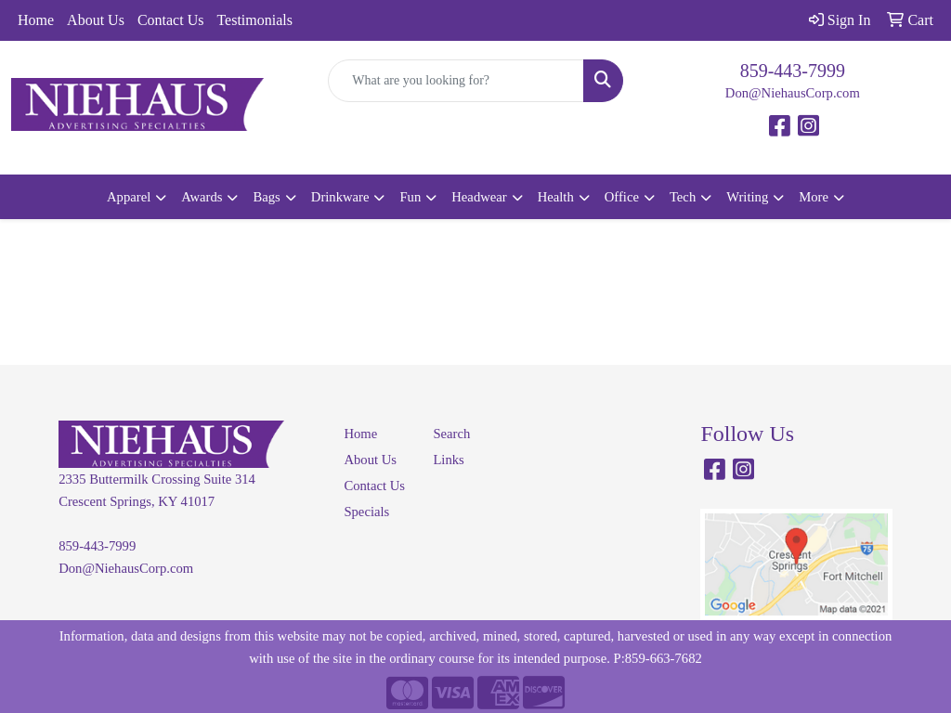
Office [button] (622, 196)
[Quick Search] (455, 80)
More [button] (813, 196)
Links (448, 459)
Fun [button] (410, 196)
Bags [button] (266, 196)
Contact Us (170, 20)
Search (451, 433)
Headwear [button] (478, 196)
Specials (366, 511)
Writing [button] (747, 196)
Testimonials (254, 20)
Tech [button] (683, 196)
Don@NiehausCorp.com (792, 92)
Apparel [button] (128, 196)
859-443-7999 (792, 70)
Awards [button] (201, 196)
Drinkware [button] (340, 196)
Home (36, 20)
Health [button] (556, 196)
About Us (95, 20)
